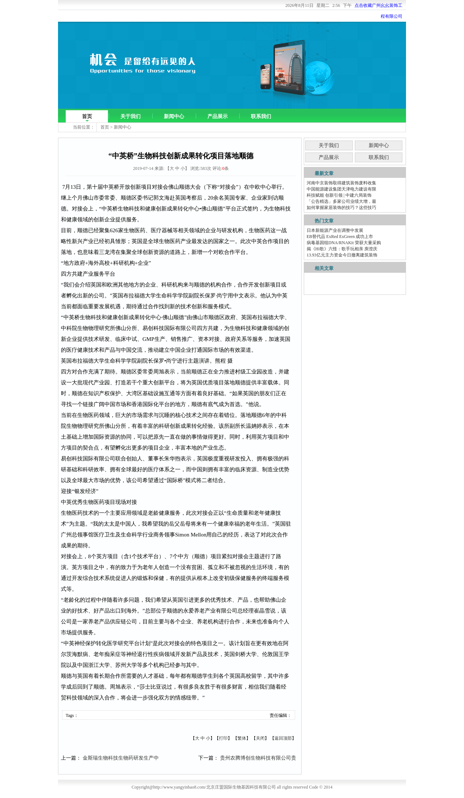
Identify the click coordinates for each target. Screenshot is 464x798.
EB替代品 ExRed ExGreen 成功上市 (340, 236)
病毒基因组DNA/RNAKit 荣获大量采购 (344, 242)
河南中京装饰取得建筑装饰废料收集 (341, 182)
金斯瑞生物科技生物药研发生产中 (121, 758)
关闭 (260, 738)
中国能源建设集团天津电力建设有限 (341, 189)
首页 (87, 116)
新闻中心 (174, 116)
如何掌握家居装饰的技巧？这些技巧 (341, 207)
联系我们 (261, 116)
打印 (223, 738)
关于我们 (130, 116)
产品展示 (217, 116)
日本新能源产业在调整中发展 (335, 230)
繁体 (241, 738)
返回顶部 (283, 738)
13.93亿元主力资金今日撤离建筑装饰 (342, 255)
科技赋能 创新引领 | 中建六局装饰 (339, 195)
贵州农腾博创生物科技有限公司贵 (258, 758)
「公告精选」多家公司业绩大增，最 (341, 201)
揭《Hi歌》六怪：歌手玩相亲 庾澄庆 (342, 248)
